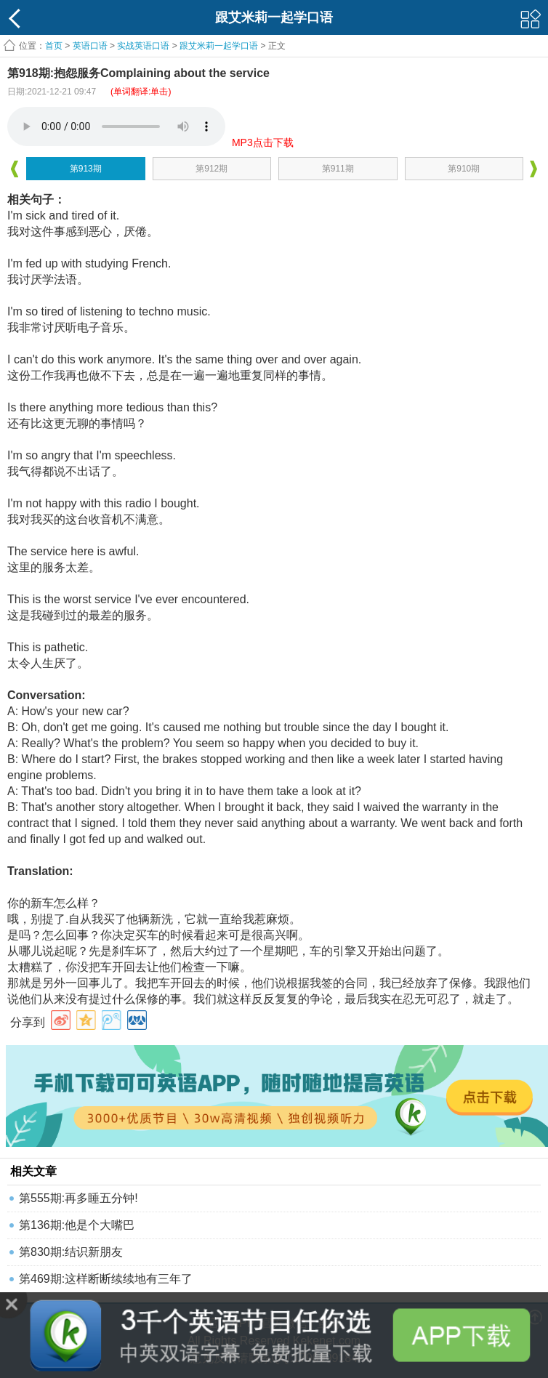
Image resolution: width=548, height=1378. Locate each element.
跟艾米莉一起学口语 (219, 46)
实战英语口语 (143, 46)
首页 (54, 46)
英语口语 (90, 46)
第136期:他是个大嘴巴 (76, 1225)
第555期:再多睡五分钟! (78, 1198)
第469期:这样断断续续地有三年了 (106, 1279)
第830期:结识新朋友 (71, 1252)
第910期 (464, 169)
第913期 (86, 169)
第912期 (211, 169)
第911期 (338, 169)
